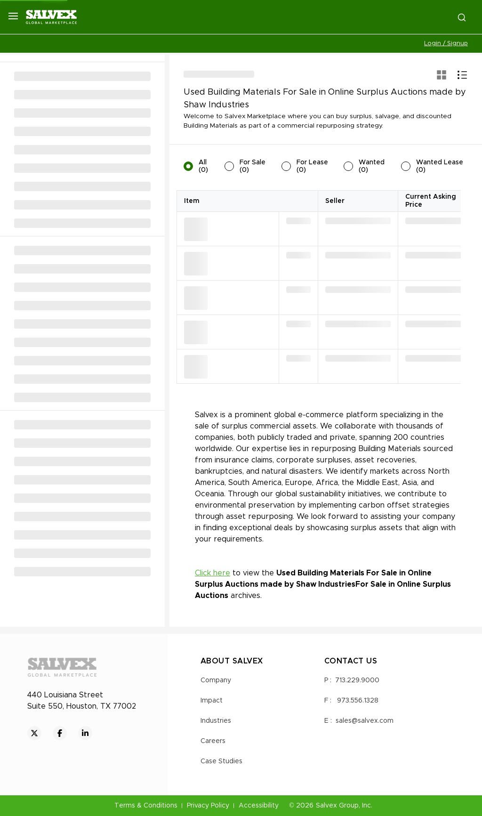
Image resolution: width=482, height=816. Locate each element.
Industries (216, 721)
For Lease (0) (312, 166)
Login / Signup (446, 43)
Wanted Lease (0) (439, 166)
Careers (213, 741)
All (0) (203, 166)
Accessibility (259, 805)
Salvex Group (337, 805)
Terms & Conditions (145, 805)
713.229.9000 (357, 680)
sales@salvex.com (365, 721)
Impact (212, 700)
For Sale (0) (252, 166)
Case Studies (221, 761)
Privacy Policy (208, 805)
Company (216, 680)
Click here (212, 573)
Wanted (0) (372, 166)
